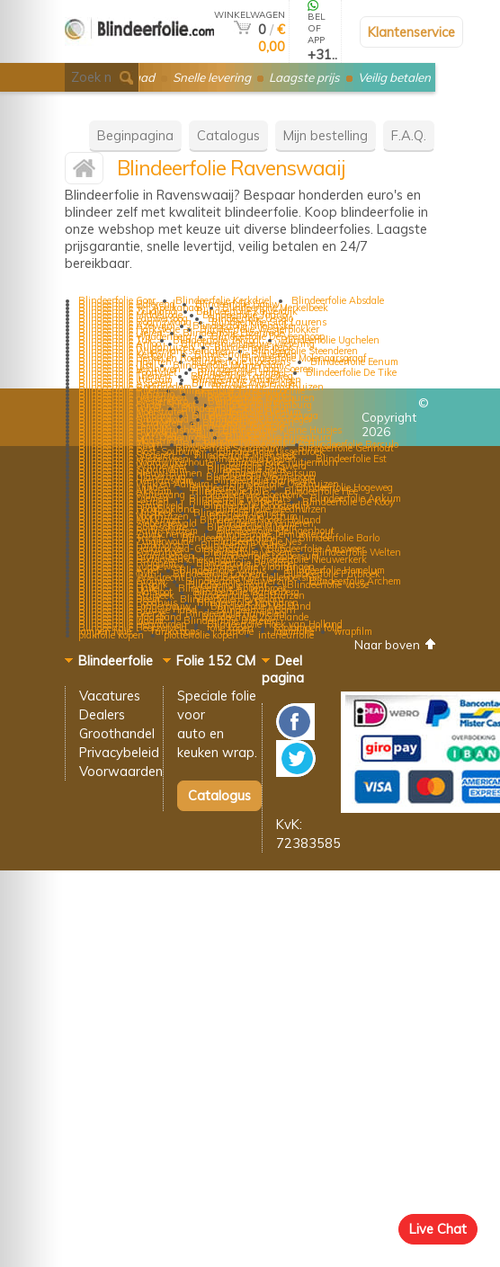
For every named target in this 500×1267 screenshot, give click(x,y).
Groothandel (117, 733)
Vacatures (109, 695)
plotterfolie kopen (201, 635)
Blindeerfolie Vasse (328, 584)
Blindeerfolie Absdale (337, 300)
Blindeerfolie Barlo (339, 537)
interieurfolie (286, 635)
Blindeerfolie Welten (356, 552)
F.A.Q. (408, 135)
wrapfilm (353, 631)
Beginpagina (135, 135)
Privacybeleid (119, 752)
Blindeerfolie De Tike (351, 372)
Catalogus (228, 135)
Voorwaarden (121, 771)
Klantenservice (411, 31)
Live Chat (438, 1228)
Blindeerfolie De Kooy (348, 501)
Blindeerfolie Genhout (346, 448)
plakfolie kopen (111, 635)
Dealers (102, 714)
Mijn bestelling (325, 135)
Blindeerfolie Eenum (354, 361)
